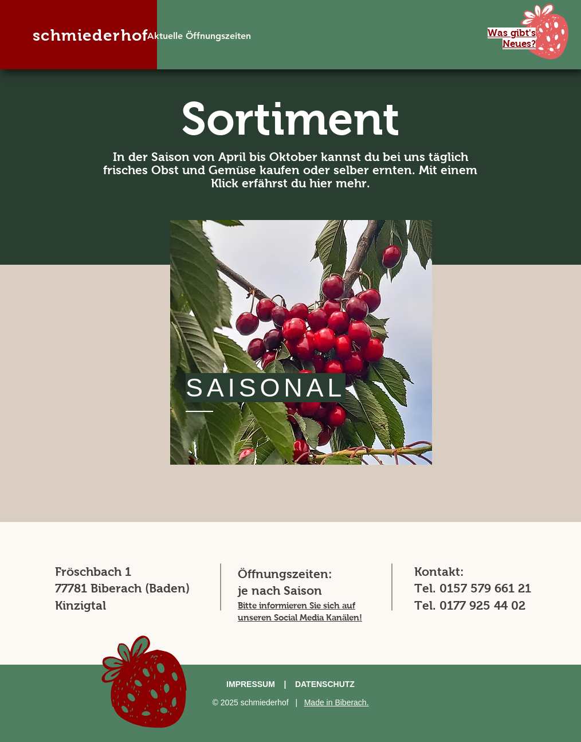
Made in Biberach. (336, 702)
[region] (301, 342)
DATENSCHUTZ (325, 684)
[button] (544, 31)
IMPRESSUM (250, 684)
